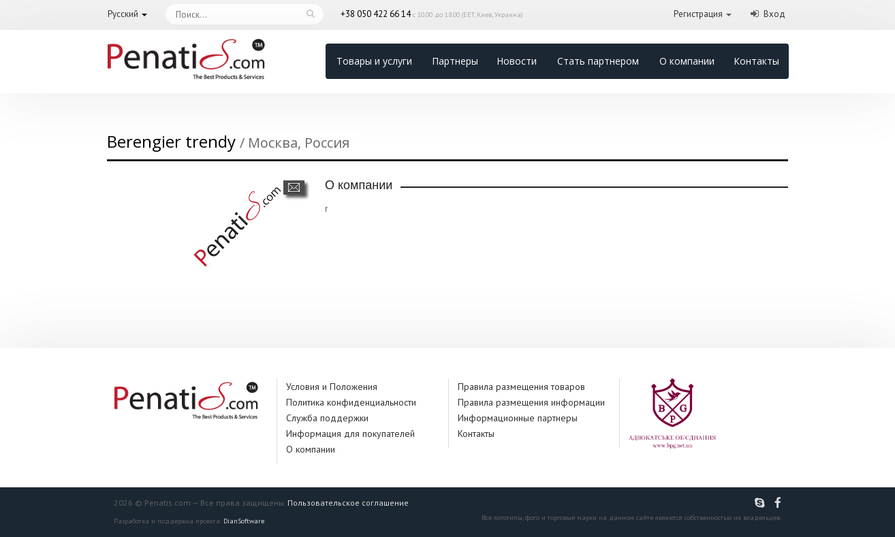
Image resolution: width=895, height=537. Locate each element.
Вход (774, 14)
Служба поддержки (327, 418)
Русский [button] (123, 14)
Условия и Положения (331, 386)
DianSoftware (243, 521)
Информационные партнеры (518, 418)
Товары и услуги (374, 60)
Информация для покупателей (350, 433)
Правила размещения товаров (521, 386)
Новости (517, 60)
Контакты (756, 60)
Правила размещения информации (531, 402)
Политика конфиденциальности (351, 402)
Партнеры (455, 60)
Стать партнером (598, 60)
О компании (687, 60)
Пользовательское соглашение (348, 503)
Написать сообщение (293, 187)
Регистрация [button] (698, 14)
